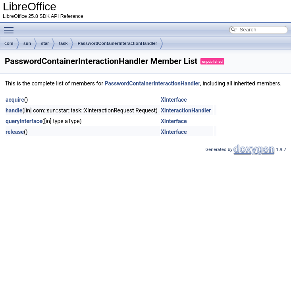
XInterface (174, 100)
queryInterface (24, 121)
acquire (15, 100)
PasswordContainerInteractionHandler (117, 43)
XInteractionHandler (186, 110)
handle (14, 110)
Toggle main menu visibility (10, 27)
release (15, 132)
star (45, 43)
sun (27, 43)
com (8, 43)
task (63, 43)
